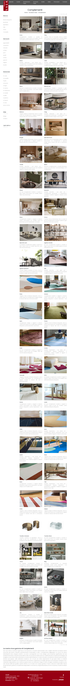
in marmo (5, 88)
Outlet (43, 2)
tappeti (5, 62)
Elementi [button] (6, 39)
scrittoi (4, 57)
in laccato (5, 83)
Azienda (11, 2)
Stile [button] (4, 112)
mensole (5, 48)
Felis (4, 27)
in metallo (5, 93)
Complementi (42, 12)
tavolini (5, 65)
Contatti (65, 2)
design (4, 116)
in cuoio (5, 76)
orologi (4, 50)
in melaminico (6, 90)
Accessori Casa (35, 2)
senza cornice (6, 105)
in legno (5, 85)
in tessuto (5, 100)
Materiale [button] (6, 72)
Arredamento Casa (26, 2)
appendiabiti (6, 43)
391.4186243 (36, 680)
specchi (5, 60)
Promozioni (56, 2)
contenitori (5, 45)
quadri (4, 55)
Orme (4, 29)
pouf (4, 52)
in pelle (5, 95)
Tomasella (5, 32)
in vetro (5, 102)
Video (49, 2)
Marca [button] (5, 16)
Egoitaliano (5, 24)
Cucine (18, 2)
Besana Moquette (7, 19)
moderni (5, 118)
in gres (4, 80)
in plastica (5, 98)
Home (26, 12)
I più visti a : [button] (7, 125)
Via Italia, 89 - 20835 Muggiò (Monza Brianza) (35, 678)
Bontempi (5, 22)
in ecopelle (5, 78)
